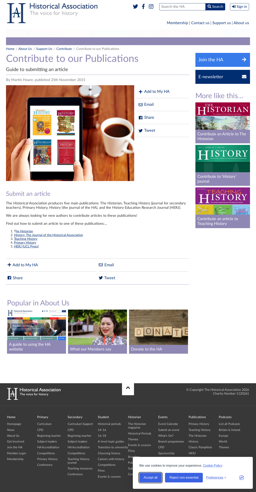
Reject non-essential (183, 477)
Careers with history (111, 459)
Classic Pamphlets (200, 447)
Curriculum (44, 424)
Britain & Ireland (229, 430)
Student (75, 33)
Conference (178, 41)
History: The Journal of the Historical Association (48, 235)
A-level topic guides (111, 441)
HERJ (192, 453)
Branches (236, 33)
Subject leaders (47, 441)
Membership (177, 23)
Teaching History (25, 239)
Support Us (44, 48)
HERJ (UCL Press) (26, 246)
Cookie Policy (212, 465)
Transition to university (113, 447)
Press (144, 41)
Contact (111, 41)
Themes (133, 439)
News (11, 430)
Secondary (47, 33)
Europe (223, 435)
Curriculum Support (80, 424)
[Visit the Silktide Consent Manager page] (241, 477)
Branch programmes (171, 441)
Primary (18, 33)
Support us (221, 23)
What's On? (166, 435)
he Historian (24, 231)
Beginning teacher (49, 435)
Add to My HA (154, 92)
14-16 (102, 430)
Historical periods (109, 424)
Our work (39, 41)
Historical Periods (139, 433)
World (223, 441)
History (193, 441)
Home (10, 48)
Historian (146, 33)
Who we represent (65, 41)
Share (146, 118)
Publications (176, 33)
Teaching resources (80, 468)
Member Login (16, 453)
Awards (128, 41)
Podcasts (207, 33)
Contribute (64, 48)
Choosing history (109, 453)
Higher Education (110, 33)
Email (146, 105)
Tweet (146, 131)
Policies (159, 41)
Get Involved (15, 441)
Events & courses (109, 476)
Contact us (200, 23)
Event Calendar (168, 424)
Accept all (150, 477)
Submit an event (168, 430)
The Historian (197, 435)
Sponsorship (166, 453)
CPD (40, 430)
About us (241, 23)
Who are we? (17, 41)
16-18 (102, 435)
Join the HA (14, 447)
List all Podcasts (229, 424)
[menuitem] (18, 33)
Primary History (25, 242)
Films (101, 470)
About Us (25, 48)
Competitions (46, 453)
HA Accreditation (48, 447)
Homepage (14, 424)
